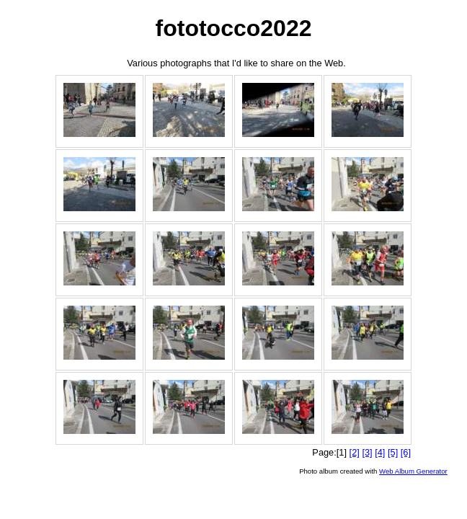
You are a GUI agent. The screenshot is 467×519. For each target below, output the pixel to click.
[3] (367, 452)
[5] (393, 452)
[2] (355, 452)
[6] (406, 452)
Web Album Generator (413, 471)
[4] (380, 452)
